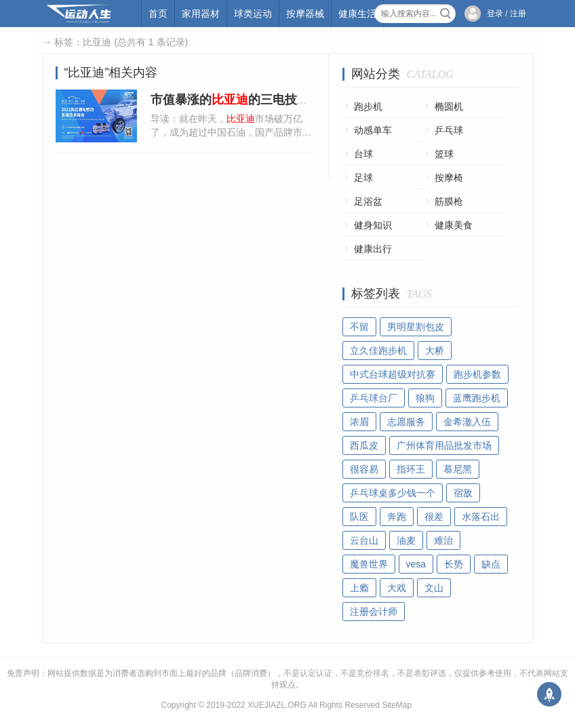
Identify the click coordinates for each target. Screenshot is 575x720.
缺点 (490, 564)
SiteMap (397, 705)
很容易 (364, 469)
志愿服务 (406, 421)
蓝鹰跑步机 (476, 398)
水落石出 (481, 516)
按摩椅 (449, 177)
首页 (157, 13)
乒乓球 (449, 130)
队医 (359, 516)
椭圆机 (449, 106)
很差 (433, 516)
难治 (443, 540)
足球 (363, 177)
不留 (359, 326)
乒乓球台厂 (373, 398)
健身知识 (373, 225)
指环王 (411, 469)
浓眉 (359, 421)
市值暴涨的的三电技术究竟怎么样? (264, 99)
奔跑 (396, 516)
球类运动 (253, 13)
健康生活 (357, 13)
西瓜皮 (364, 445)
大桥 (434, 350)
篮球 (444, 153)
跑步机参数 (477, 374)
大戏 (396, 587)
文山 (433, 587)
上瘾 (359, 587)
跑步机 (368, 106)
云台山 (364, 540)
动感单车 (373, 130)
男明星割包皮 (415, 326)
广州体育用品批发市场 (444, 445)
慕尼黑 (457, 469)
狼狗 (425, 398)
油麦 (406, 540)
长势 (453, 564)
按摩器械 (305, 13)
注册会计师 (373, 611)
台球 (363, 153)
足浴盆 (368, 201)
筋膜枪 (449, 201)
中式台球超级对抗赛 (392, 374)
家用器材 (201, 13)
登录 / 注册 (506, 13)
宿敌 (463, 492)
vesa (416, 564)
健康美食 (454, 225)
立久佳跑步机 (378, 350)
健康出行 (373, 248)
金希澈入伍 (467, 421)
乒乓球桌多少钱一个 (392, 492)
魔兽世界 (369, 564)
